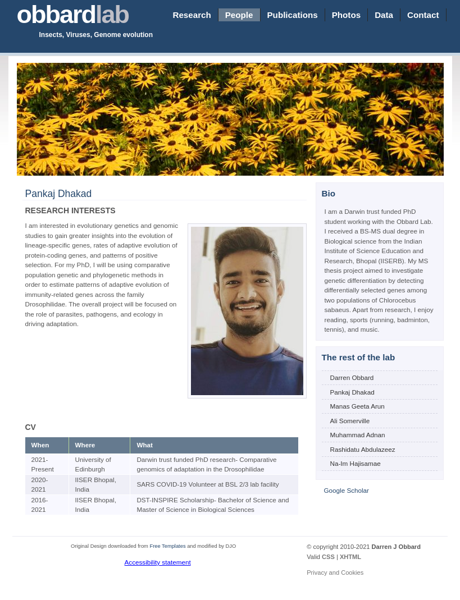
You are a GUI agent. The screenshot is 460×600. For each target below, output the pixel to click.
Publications (292, 15)
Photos (346, 15)
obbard (73, 14)
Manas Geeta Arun (357, 406)
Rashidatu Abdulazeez (362, 449)
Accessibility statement (158, 562)
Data (384, 15)
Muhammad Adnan (357, 434)
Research (191, 15)
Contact (423, 15)
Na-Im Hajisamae (355, 463)
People (239, 15)
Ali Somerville (350, 420)
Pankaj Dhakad (352, 392)
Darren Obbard (352, 377)
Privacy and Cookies (335, 572)
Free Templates (167, 546)
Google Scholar (346, 490)
